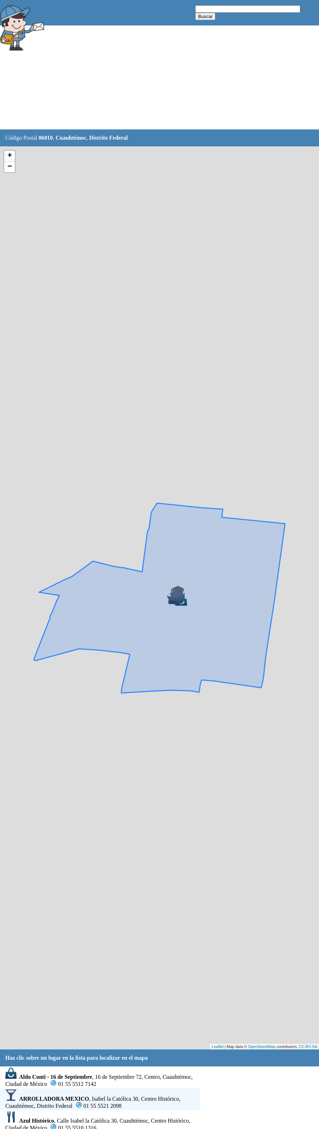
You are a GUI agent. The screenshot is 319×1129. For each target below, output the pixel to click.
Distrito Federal (108, 138)
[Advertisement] (176, 77)
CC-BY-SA (308, 1046)
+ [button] (9, 156)
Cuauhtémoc (71, 138)
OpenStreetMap (262, 1046)
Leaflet (218, 1046)
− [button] (9, 167)
